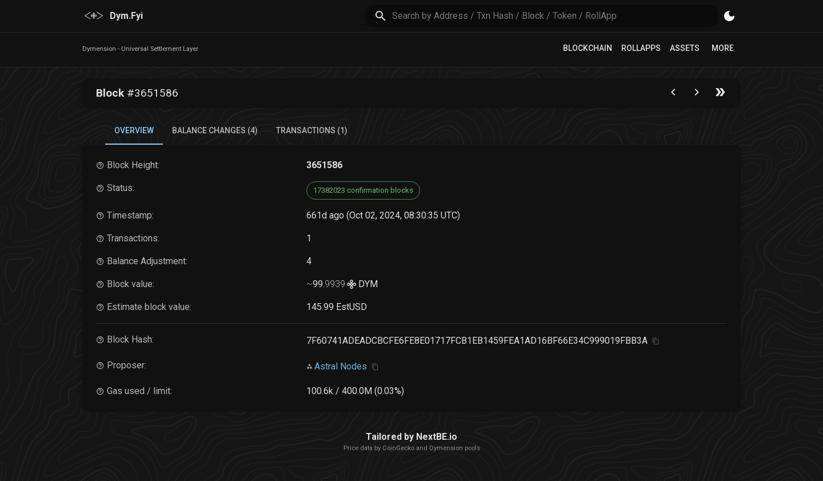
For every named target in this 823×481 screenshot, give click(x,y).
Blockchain (587, 48)
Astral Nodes (340, 366)
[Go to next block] (697, 94)
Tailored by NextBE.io (411, 436)
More (723, 48)
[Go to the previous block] (673, 94)
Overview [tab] (134, 130)
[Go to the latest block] (720, 94)
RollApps (641, 48)
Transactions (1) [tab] (311, 130)
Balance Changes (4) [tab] (215, 130)
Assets (685, 48)
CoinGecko (398, 448)
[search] (555, 16)
